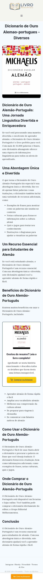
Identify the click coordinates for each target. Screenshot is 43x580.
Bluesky (17, 564)
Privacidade (26, 564)
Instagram (9, 564)
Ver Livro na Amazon (21, 576)
